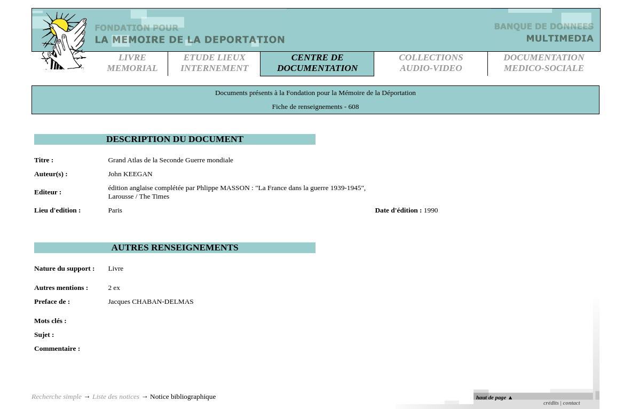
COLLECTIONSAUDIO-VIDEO (431, 62)
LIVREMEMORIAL (132, 62)
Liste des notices (115, 396)
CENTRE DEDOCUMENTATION (317, 62)
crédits (551, 403)
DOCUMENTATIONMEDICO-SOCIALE (543, 62)
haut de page (494, 397)
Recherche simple (56, 396)
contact (571, 403)
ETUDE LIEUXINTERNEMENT (214, 62)
